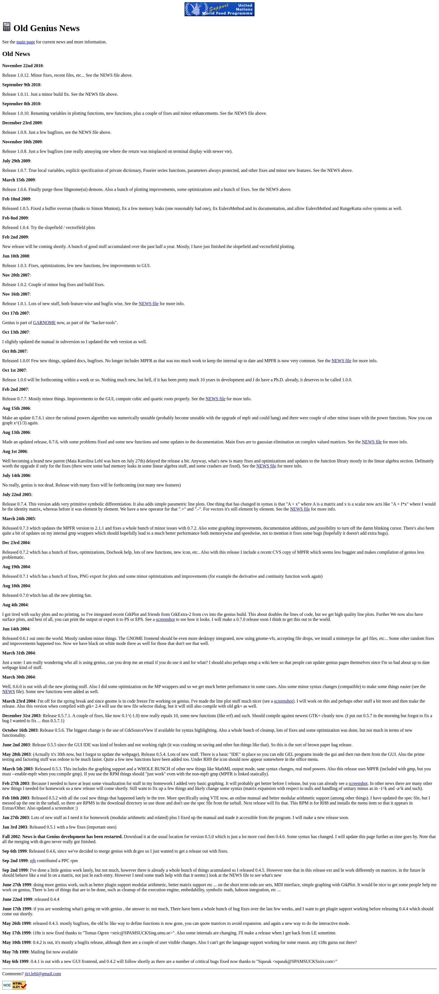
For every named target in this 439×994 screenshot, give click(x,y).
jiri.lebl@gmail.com (43, 973)
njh (33, 860)
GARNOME (44, 322)
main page (26, 41)
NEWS (8, 691)
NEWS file (149, 303)
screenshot (165, 619)
